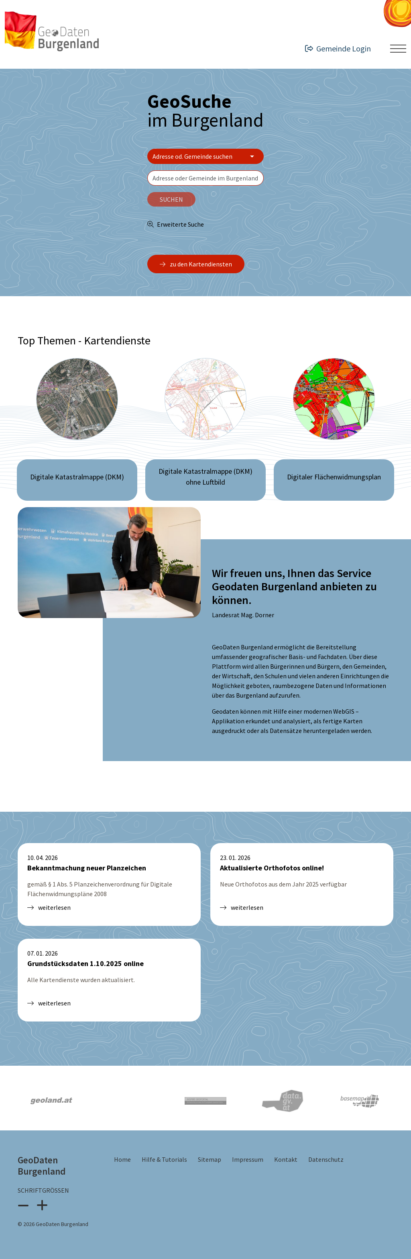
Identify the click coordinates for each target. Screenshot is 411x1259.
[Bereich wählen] (205, 156)
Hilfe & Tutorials (165, 1159)
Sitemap (210, 1159)
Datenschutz (326, 1159)
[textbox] (205, 178)
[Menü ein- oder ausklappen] (398, 49)
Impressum (248, 1159)
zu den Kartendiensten (196, 264)
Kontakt (286, 1159)
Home (123, 1159)
